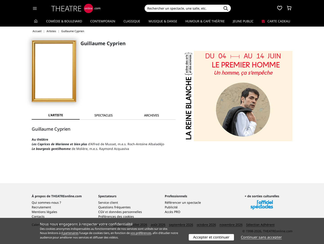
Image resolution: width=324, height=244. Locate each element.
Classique (132, 21)
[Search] (183, 8)
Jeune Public (243, 21)
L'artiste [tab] (55, 115)
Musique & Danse (163, 21)
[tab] (104, 115)
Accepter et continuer (211, 237)
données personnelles (125, 212)
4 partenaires (70, 233)
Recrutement (41, 207)
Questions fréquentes (114, 207)
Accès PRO (172, 212)
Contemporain (102, 21)
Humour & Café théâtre (205, 21)
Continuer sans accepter (261, 237)
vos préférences (140, 233)
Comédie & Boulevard (64, 21)
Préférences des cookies (116, 216)
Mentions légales (44, 212)
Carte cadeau (276, 21)
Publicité (171, 207)
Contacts (38, 216)
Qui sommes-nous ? (46, 202)
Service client (108, 202)
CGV (101, 212)
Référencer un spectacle (183, 202)
